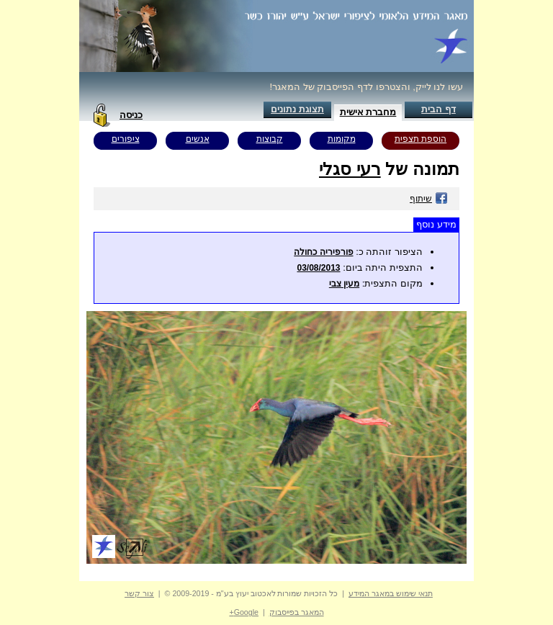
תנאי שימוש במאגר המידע (391, 593)
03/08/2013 (318, 268)
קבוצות (269, 139)
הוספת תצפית (420, 139)
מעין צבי (344, 284)
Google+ (243, 612)
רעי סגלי (350, 169)
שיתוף (429, 199)
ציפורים (126, 139)
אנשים (198, 139)
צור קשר (139, 593)
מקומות (342, 139)
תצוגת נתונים (297, 109)
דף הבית (438, 109)
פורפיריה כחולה (323, 252)
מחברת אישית (368, 112)
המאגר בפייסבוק (296, 612)
